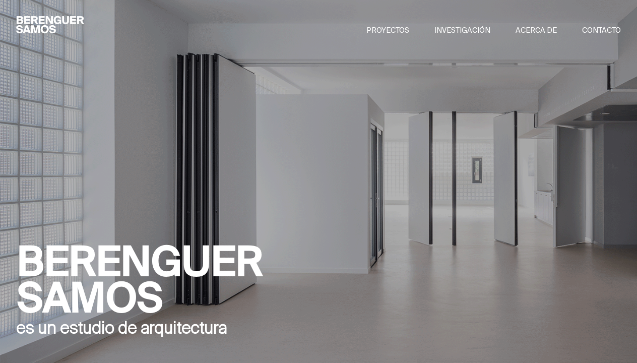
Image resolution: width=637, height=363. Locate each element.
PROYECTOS (387, 30)
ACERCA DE (536, 30)
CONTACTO (601, 30)
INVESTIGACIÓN (462, 30)
